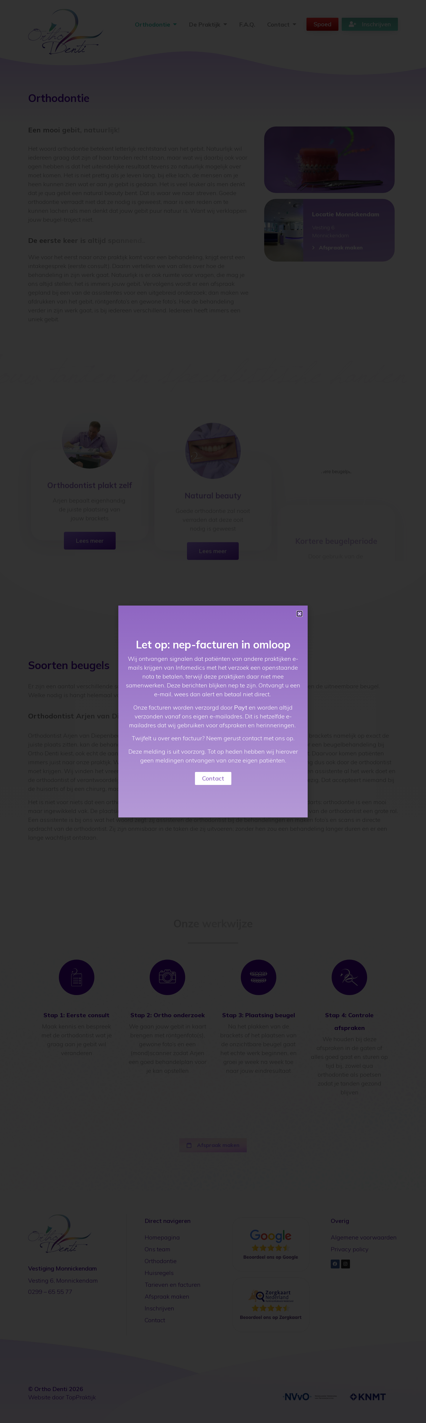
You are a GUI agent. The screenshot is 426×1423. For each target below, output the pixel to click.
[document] (213, 711)
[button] (299, 613)
